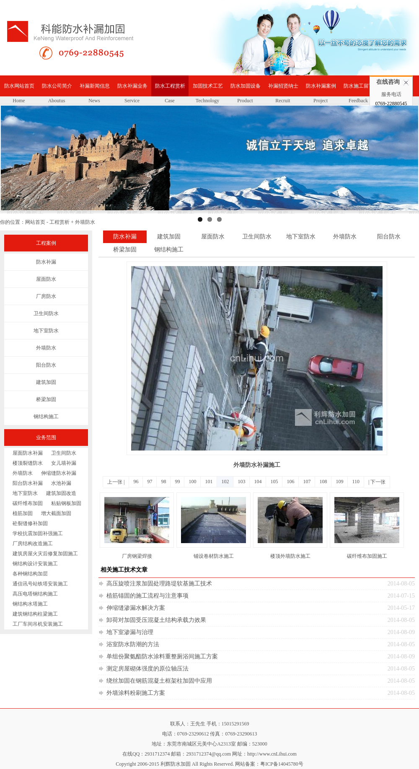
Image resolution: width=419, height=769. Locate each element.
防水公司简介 (57, 86)
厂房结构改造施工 (33, 543)
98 (163, 481)
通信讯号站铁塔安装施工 (40, 584)
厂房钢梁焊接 (137, 556)
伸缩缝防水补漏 (58, 473)
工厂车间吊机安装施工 (38, 624)
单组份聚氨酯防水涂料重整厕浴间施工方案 (162, 656)
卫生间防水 (46, 313)
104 (257, 481)
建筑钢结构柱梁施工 (35, 614)
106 (290, 481)
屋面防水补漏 (28, 453)
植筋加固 (23, 513)
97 (149, 481)
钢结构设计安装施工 (35, 564)
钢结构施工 (46, 416)
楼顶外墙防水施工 (290, 556)
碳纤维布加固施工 (367, 556)
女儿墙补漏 (63, 463)
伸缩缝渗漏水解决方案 (135, 608)
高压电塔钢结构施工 (35, 594)
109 (339, 481)
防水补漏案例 (321, 86)
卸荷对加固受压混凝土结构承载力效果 (156, 620)
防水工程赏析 (170, 86)
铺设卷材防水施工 (214, 556)
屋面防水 (46, 279)
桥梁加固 (46, 399)
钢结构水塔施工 (30, 604)
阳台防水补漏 (28, 483)
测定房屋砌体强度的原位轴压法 (147, 668)
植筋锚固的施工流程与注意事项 (147, 596)
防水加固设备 (245, 86)
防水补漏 (46, 262)
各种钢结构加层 (30, 574)
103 (241, 481)
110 (356, 481)
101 (208, 481)
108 (323, 481)
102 (225, 481)
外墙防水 (46, 348)
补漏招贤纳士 (283, 86)
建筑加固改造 (61, 493)
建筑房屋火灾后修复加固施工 (45, 554)
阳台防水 (46, 365)
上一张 (114, 482)
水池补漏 (61, 483)
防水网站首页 (19, 86)
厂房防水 (46, 296)
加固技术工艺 (208, 86)
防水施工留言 (359, 86)
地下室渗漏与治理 (129, 632)
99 (177, 481)
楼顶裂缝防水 (28, 463)
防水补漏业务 (132, 86)
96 (135, 481)
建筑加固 (46, 382)
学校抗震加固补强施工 (38, 533)
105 (274, 481)
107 (306, 481)
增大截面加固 (56, 513)
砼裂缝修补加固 (30, 523)
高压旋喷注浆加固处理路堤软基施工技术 (159, 583)
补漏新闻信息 (95, 86)
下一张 (377, 482)
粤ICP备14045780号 (281, 764)
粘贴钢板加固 (66, 503)
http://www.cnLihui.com (272, 754)
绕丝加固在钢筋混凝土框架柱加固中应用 (159, 681)
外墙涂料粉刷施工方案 (135, 693)
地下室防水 (46, 331)
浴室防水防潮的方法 (132, 644)
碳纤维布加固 (28, 503)
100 (192, 481)
